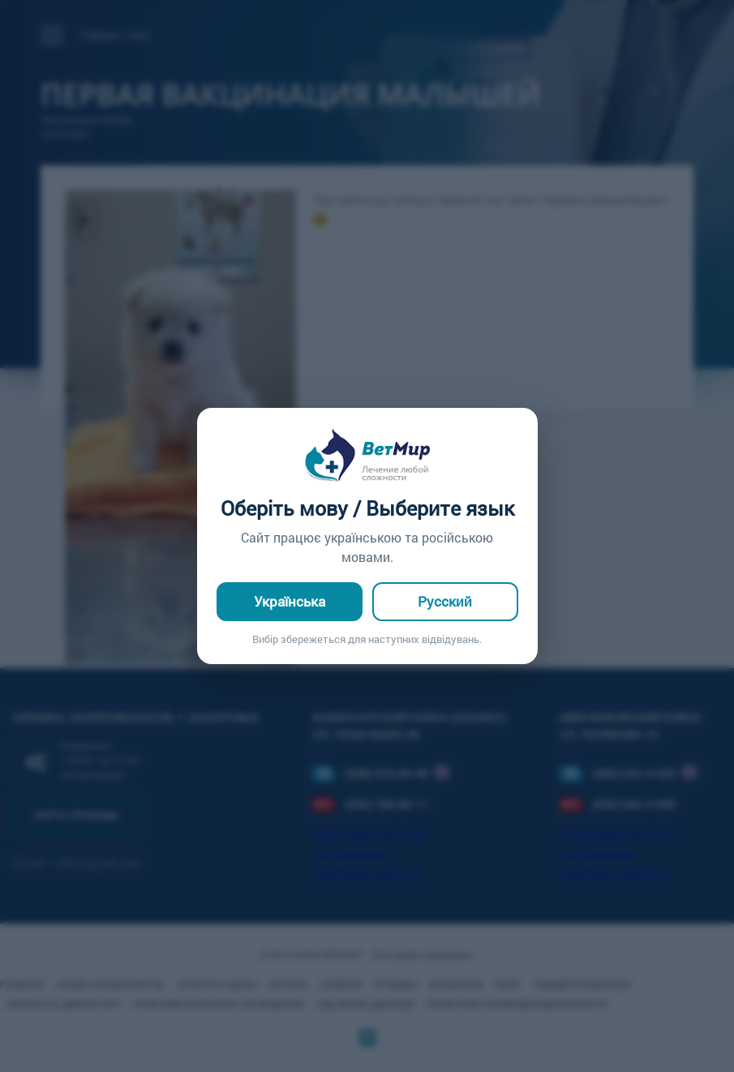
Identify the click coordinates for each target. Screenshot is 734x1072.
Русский (445, 601)
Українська (289, 601)
